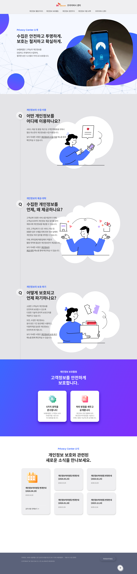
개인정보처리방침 (107, 559)
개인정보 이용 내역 (84, 11)
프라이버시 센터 (100, 11)
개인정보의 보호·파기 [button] (36, 286)
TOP (120, 568)
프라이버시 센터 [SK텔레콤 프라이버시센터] (74, 5)
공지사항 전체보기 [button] (31, 509)
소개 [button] (27, 29)
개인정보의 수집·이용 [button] (36, 109)
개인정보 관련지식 (68, 11)
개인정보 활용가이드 (36, 11)
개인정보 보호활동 (52, 11)
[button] (52, 412)
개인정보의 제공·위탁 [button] (36, 198)
